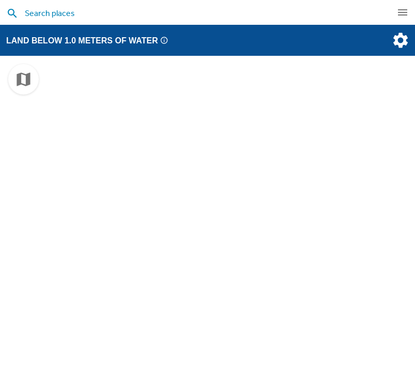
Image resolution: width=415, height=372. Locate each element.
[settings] (399, 40)
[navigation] (402, 12)
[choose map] (23, 79)
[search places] (185, 13)
